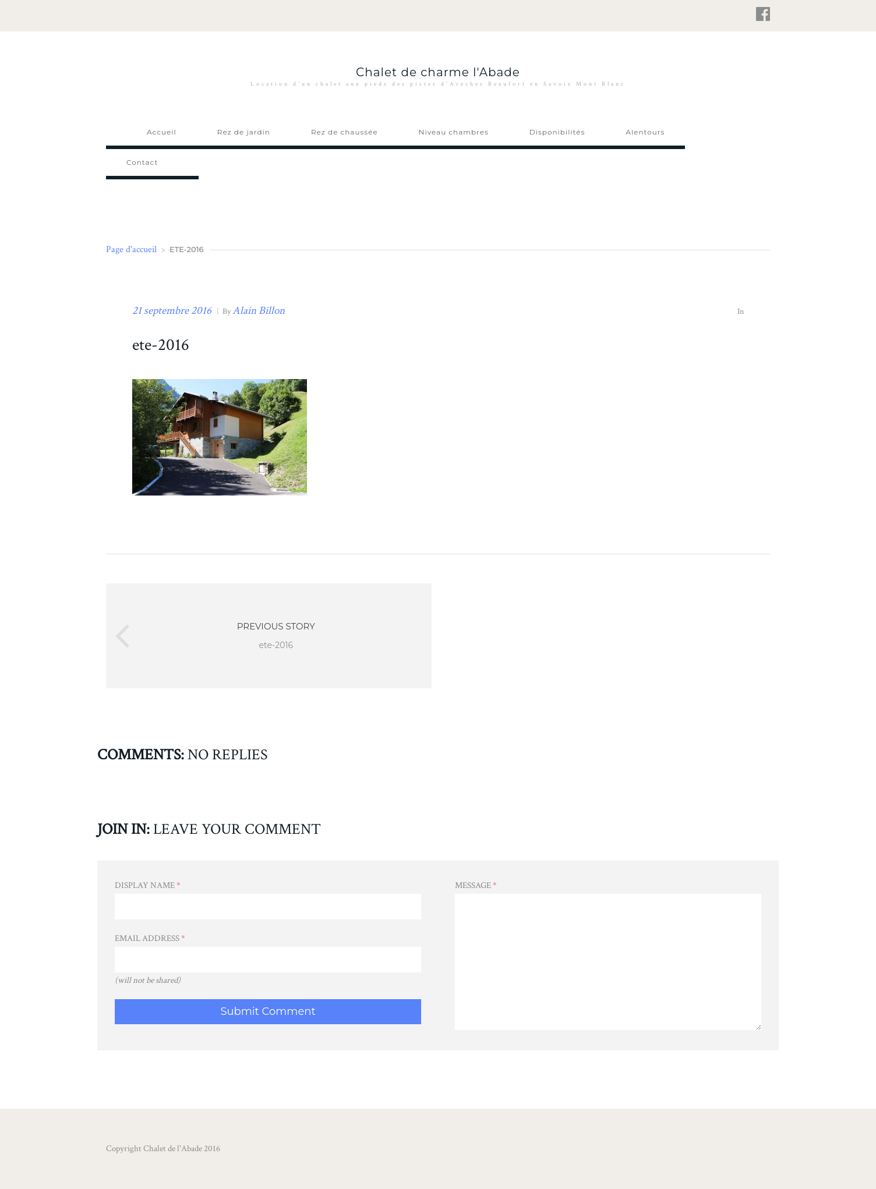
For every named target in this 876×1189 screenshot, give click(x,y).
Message (476, 885)
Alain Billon (258, 310)
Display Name (148, 885)
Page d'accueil (131, 249)
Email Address (150, 938)
